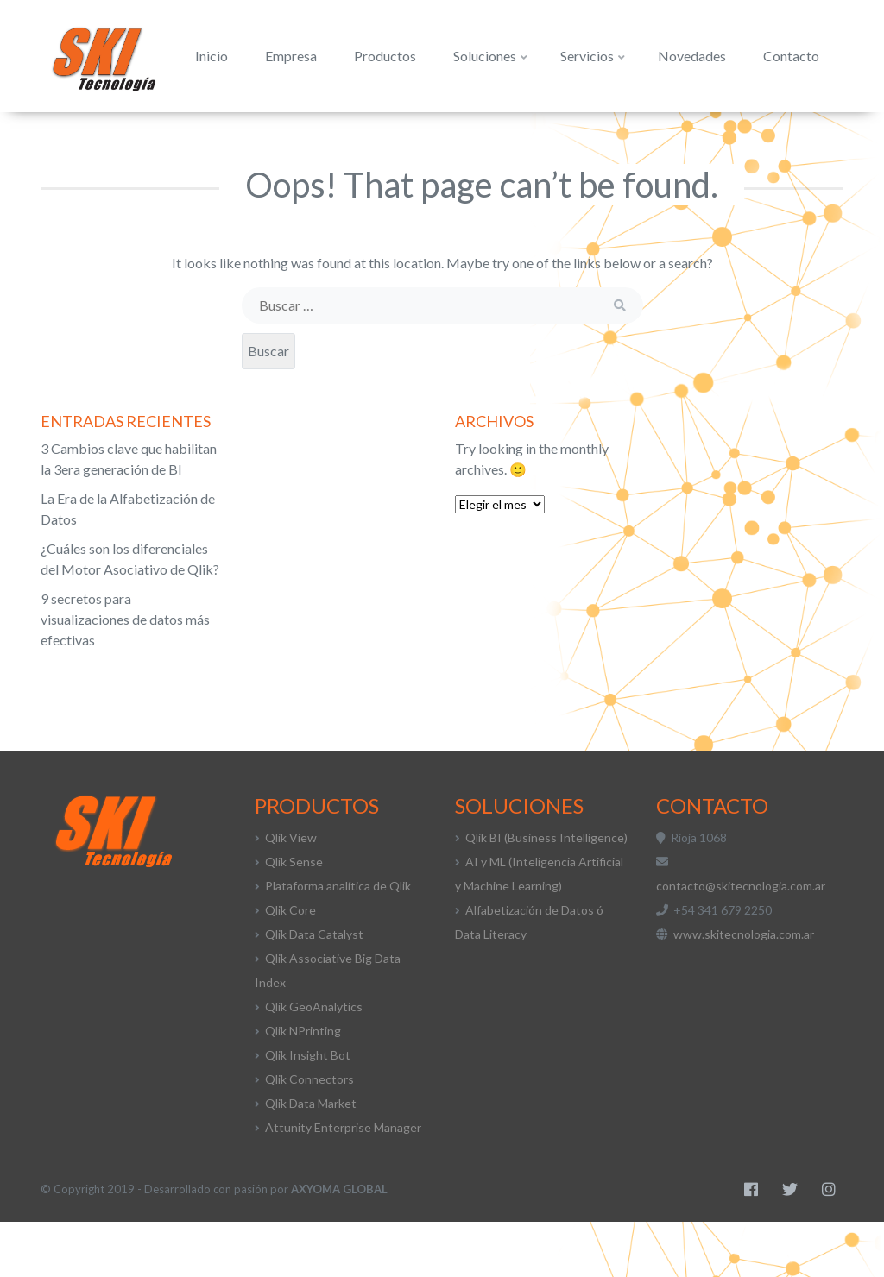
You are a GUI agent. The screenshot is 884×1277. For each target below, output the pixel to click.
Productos (353, 139)
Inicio (179, 139)
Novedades (660, 139)
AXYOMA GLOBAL (339, 1244)
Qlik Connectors (309, 1134)
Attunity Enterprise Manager (343, 1182)
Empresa (259, 139)
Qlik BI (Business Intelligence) (546, 892)
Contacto (759, 139)
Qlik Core (290, 965)
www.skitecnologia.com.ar (743, 989)
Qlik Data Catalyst (314, 989)
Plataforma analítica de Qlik (338, 941)
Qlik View (291, 892)
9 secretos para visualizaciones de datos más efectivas (125, 674)
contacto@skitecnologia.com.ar (740, 941)
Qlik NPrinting (303, 1086)
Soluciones (458, 139)
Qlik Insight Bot (307, 1110)
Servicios (560, 139)
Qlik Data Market (311, 1158)
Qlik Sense (294, 916)
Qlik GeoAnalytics (314, 1061)
